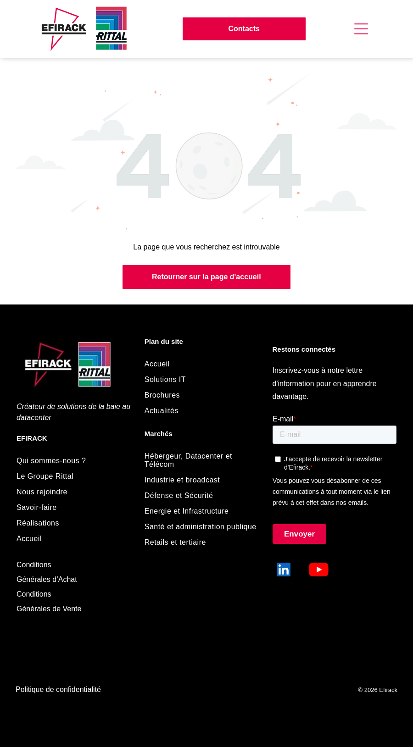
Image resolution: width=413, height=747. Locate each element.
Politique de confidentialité (58, 689)
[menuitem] (72, 461)
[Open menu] (361, 29)
